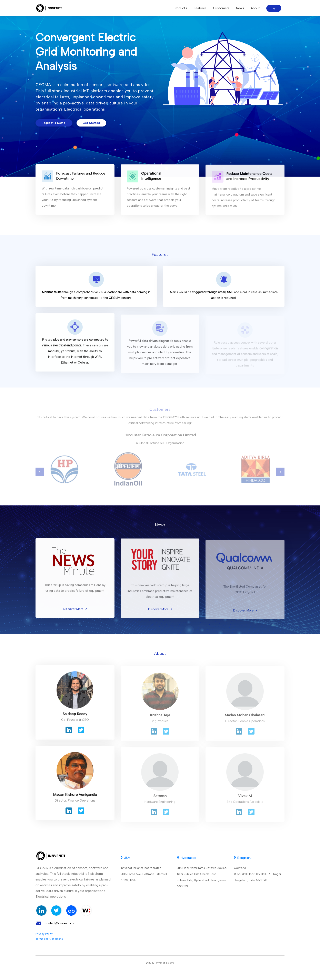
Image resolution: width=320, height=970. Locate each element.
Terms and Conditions (49, 938)
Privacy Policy (44, 933)
